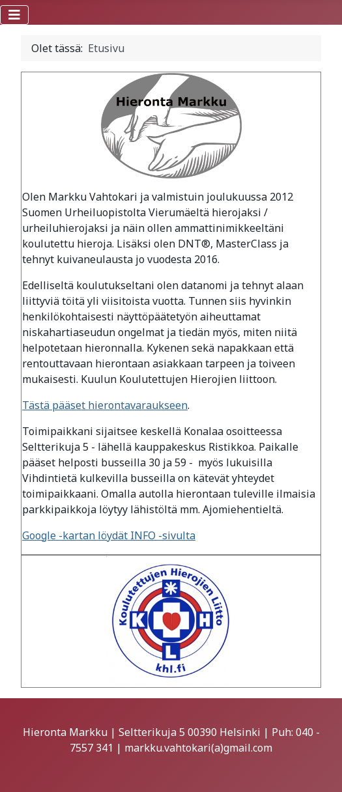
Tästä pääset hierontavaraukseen (105, 405)
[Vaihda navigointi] (14, 15)
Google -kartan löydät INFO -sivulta (108, 535)
